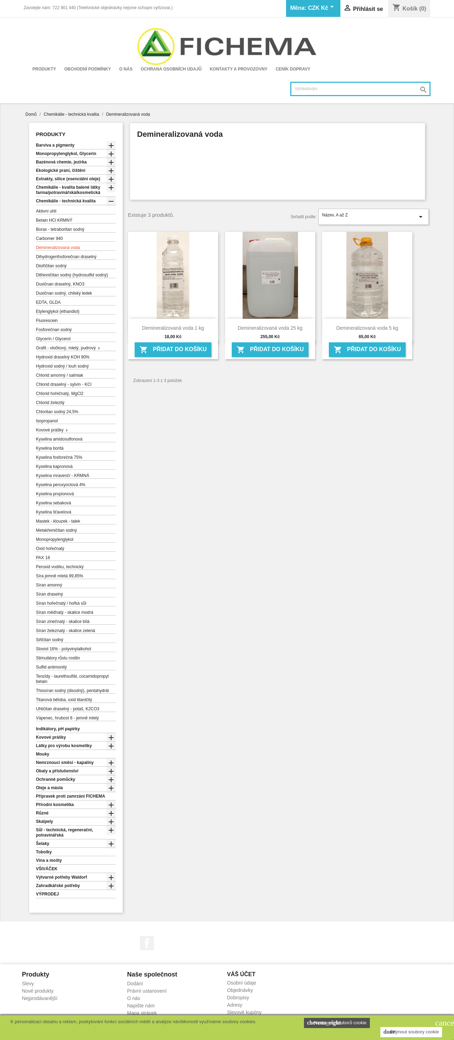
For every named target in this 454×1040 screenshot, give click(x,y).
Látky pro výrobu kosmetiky (64, 745)
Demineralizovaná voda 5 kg (367, 328)
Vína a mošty (49, 860)
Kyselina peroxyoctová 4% (61, 484)
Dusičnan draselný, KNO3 (60, 284)
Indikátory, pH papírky (58, 728)
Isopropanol (47, 420)
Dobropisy (238, 997)
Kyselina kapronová (54, 466)
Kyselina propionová (55, 493)
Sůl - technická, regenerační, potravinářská (64, 832)
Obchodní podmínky (87, 69)
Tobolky (44, 852)
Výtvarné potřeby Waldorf (61, 877)
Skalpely (44, 821)
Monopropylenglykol (55, 539)
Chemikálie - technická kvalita (66, 201)
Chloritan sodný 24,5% (57, 411)
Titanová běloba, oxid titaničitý (64, 699)
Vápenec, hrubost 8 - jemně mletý (67, 718)
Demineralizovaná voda (58, 247)
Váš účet (241, 974)
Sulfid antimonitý (51, 667)
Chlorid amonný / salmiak (59, 375)
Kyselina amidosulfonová (59, 439)
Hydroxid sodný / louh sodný (62, 366)
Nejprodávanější (39, 998)
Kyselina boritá (50, 448)
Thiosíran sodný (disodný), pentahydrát (72, 690)
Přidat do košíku (173, 349)
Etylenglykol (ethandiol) (58, 311)
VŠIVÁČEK (46, 868)
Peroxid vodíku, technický (60, 566)
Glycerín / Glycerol (53, 338)
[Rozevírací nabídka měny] (322, 8)
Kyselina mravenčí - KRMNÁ (62, 475)
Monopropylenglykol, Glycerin (66, 153)
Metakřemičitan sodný (56, 530)
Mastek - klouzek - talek (58, 521)
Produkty (44, 69)
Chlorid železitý (50, 402)
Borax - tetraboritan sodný (60, 229)
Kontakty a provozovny (238, 69)
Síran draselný (49, 594)
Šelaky (42, 843)
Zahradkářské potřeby (58, 885)
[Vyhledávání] (360, 89)
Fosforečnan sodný (54, 329)
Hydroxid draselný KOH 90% (63, 357)
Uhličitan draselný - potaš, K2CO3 (68, 708)
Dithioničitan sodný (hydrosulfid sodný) (72, 275)
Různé (42, 813)
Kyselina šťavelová (54, 512)
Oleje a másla (49, 787)
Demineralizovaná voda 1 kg (173, 328)
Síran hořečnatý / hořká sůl (61, 603)
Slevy (28, 983)
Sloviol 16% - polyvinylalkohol (63, 648)
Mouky (42, 754)
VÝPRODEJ (47, 894)
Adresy (235, 1005)
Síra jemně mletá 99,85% (59, 575)
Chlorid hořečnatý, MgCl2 (59, 393)
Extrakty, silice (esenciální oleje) (68, 178)
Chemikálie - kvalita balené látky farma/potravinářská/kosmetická (68, 190)
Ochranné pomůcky (55, 779)
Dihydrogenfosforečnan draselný (66, 256)
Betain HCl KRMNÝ (54, 220)
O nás (126, 69)
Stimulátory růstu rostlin (58, 658)
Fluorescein (47, 320)
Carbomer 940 (49, 238)
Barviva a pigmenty (55, 145)
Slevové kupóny (244, 1012)
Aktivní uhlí (46, 211)
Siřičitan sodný (49, 639)
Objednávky (240, 990)
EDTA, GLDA (48, 302)
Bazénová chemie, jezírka (61, 162)
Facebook (147, 943)
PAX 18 (43, 557)
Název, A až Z (373, 217)
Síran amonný (49, 585)
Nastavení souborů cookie (337, 1023)
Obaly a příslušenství (57, 771)
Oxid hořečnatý (50, 548)
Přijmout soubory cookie (411, 1032)
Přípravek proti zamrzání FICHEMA (70, 796)
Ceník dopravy (293, 69)
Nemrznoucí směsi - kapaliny (65, 762)
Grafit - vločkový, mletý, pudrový (66, 347)
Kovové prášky (50, 430)
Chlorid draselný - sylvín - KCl (64, 384)
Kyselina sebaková (53, 503)
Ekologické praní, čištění (61, 170)
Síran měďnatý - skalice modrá (64, 612)
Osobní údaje (241, 983)
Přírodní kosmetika (55, 804)
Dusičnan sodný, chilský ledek (64, 293)
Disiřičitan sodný (51, 265)
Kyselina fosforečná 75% (59, 457)
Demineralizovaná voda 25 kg (270, 328)
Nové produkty (38, 991)
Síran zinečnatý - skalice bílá (63, 621)
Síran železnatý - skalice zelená (65, 630)
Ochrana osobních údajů (171, 69)
